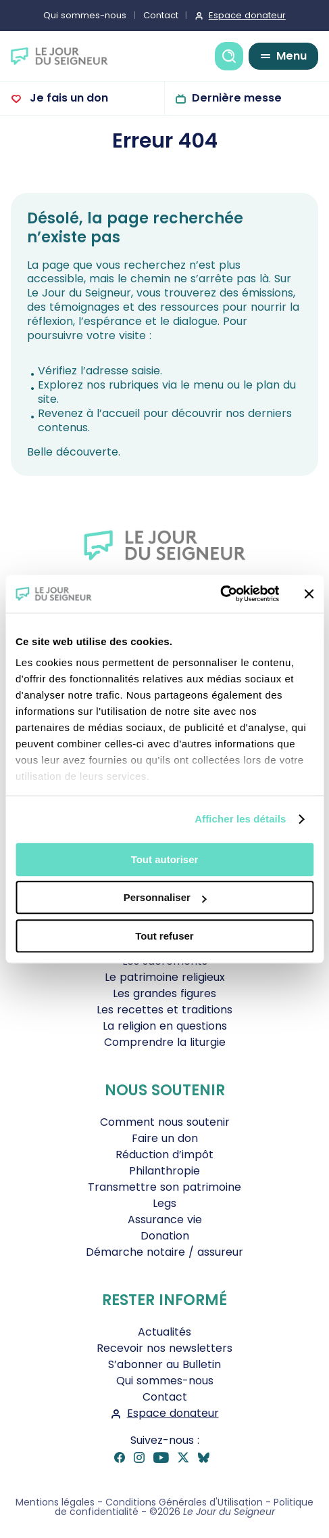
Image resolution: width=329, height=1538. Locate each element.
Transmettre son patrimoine (164, 1187)
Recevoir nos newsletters (164, 1348)
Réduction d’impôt (164, 1154)
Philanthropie (164, 1171)
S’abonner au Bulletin (164, 1364)
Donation (165, 1236)
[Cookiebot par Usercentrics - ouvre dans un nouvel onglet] (220, 593)
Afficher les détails (240, 819)
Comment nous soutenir (165, 1122)
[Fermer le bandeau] (308, 593)
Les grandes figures (164, 993)
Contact (160, 15)
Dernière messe (237, 98)
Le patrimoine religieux (165, 977)
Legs (164, 1203)
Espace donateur (247, 15)
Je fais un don (67, 98)
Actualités (164, 1332)
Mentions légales (55, 1502)
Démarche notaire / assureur (164, 1252)
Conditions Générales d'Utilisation (184, 1502)
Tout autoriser (165, 859)
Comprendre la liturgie (165, 1042)
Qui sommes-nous (84, 15)
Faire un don (165, 1138)
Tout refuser (164, 936)
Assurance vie (165, 1219)
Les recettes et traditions (164, 1009)
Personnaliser (165, 897)
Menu (291, 56)
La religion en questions (165, 1026)
